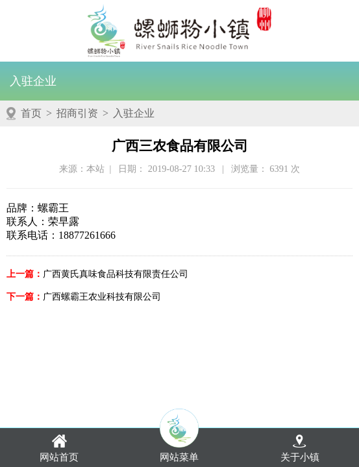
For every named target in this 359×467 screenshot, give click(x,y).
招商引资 (77, 113)
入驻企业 (33, 81)
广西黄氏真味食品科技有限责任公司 (115, 274)
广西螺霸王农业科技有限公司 (102, 296)
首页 (31, 113)
